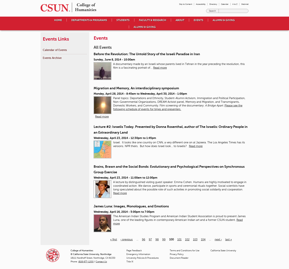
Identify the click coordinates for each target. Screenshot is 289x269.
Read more (160, 67)
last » (228, 239)
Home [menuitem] (58, 20)
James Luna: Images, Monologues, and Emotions (131, 206)
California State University (223, 250)
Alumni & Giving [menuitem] (224, 20)
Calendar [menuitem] (225, 4)
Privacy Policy (177, 254)
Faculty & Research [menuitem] (152, 20)
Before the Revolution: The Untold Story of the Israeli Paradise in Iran (147, 54)
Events (198, 20)
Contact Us (101, 261)
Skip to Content (185, 4)
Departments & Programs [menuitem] (89, 20)
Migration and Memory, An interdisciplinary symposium (136, 88)
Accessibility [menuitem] (201, 4)
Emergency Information (138, 254)
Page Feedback (134, 250)
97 (150, 239)
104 (203, 239)
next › (218, 239)
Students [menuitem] (123, 20)
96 (143, 239)
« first (113, 239)
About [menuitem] (180, 20)
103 (195, 239)
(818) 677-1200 (86, 261)
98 (157, 239)
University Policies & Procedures (142, 258)
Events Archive (52, 57)
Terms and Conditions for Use (184, 250)
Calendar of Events (55, 49)
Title (129, 261)
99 (164, 239)
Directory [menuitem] (213, 4)
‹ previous (127, 239)
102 (187, 239)
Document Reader (179, 258)
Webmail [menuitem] (244, 4)
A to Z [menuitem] (234, 4)
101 (179, 239)
